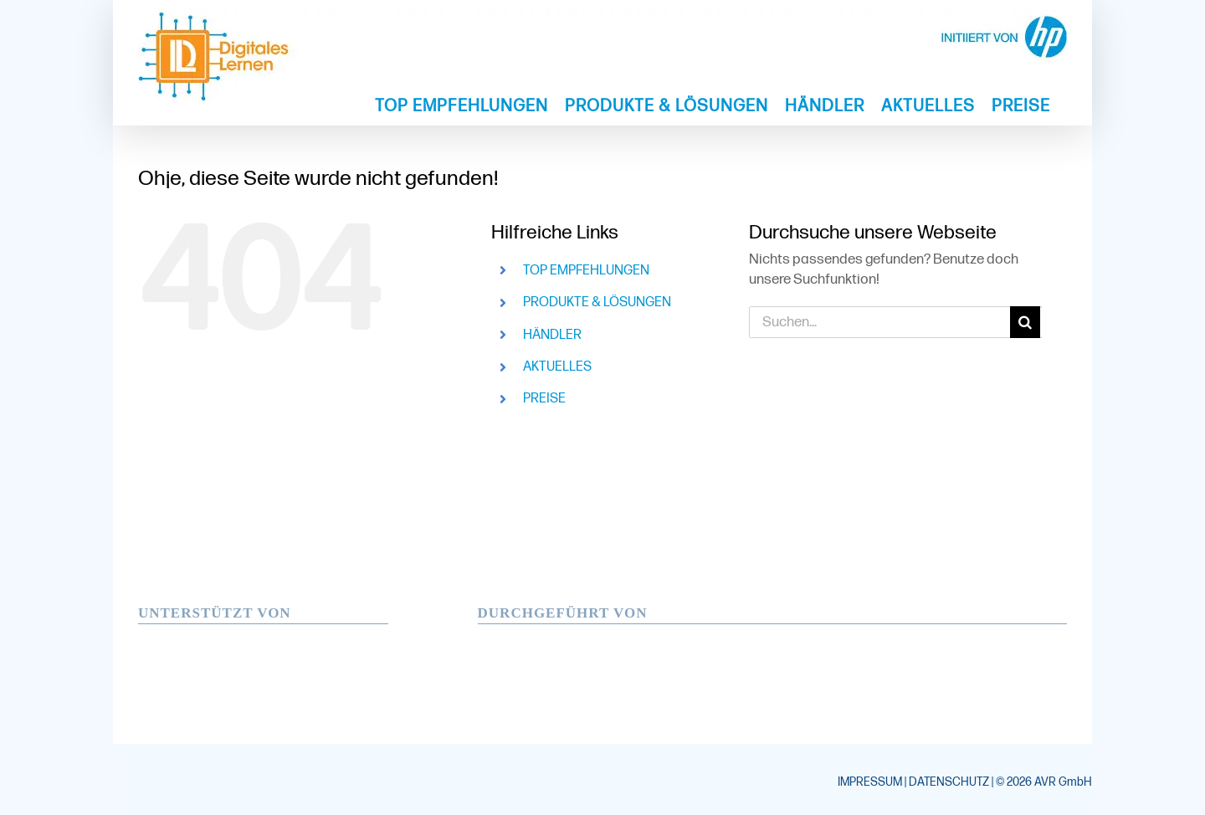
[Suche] (1026, 322)
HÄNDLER (552, 335)
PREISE (544, 399)
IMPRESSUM (870, 782)
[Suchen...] (879, 322)
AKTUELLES (557, 367)
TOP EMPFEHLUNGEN (586, 271)
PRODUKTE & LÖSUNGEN (597, 302)
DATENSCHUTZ (949, 782)
